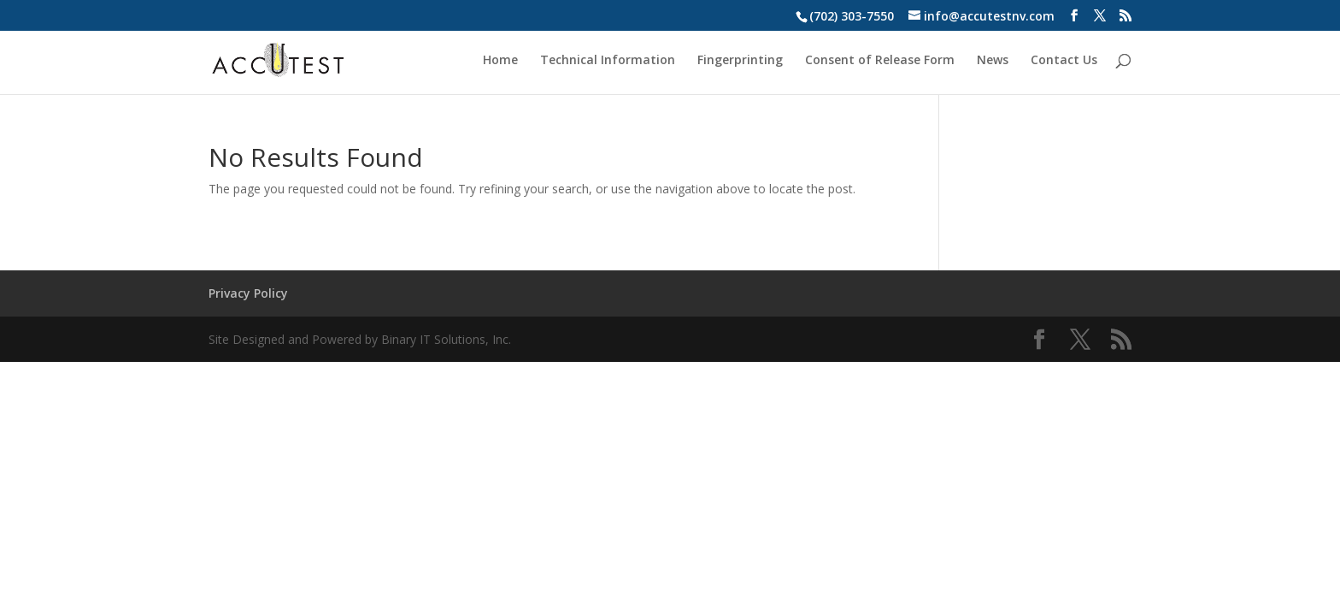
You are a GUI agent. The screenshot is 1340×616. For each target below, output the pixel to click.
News (992, 61)
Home (500, 61)
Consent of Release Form (880, 61)
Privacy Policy (248, 293)
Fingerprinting (740, 61)
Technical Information (607, 61)
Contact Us (1064, 61)
